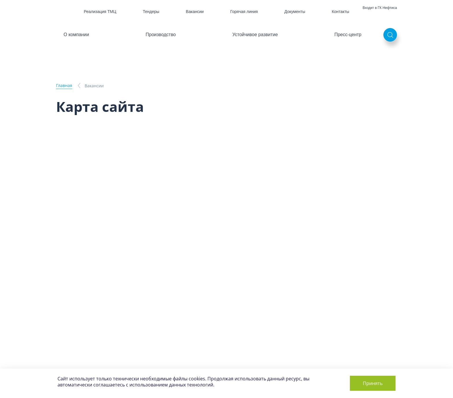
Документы (294, 11)
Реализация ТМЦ (100, 11)
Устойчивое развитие (255, 34)
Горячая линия (244, 11)
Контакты (340, 11)
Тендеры (151, 11)
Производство (161, 34)
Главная (64, 85)
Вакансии (195, 11)
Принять (373, 383)
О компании (76, 34)
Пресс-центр (347, 34)
